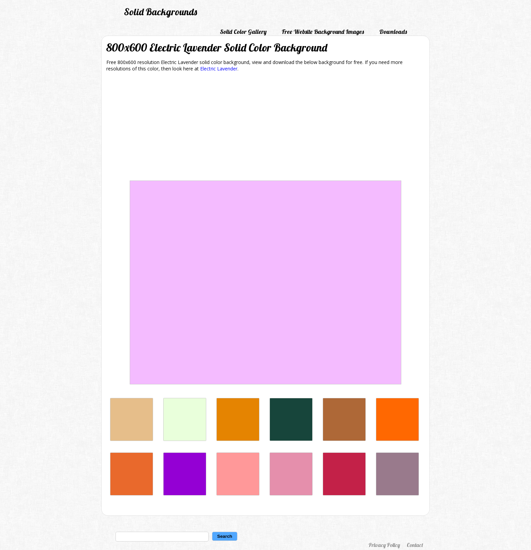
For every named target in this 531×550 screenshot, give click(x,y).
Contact (415, 545)
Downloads (393, 32)
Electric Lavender (218, 68)
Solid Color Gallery (243, 32)
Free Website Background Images (323, 32)
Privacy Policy (384, 545)
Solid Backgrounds (160, 12)
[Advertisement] (265, 127)
